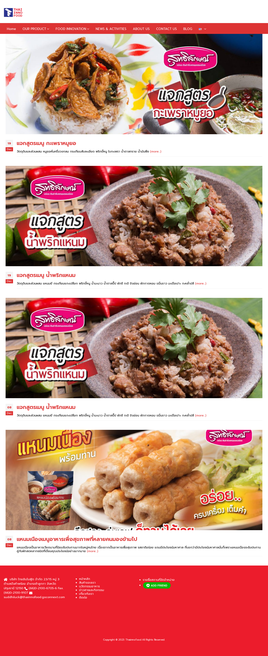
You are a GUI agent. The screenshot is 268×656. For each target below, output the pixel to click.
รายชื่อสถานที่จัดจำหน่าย (159, 580)
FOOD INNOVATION (71, 28)
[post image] (134, 84)
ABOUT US (141, 28)
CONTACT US (166, 28)
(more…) (155, 151)
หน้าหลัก (84, 579)
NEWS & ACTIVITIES (111, 28)
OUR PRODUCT (34, 28)
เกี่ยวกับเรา (86, 594)
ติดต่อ (83, 597)
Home (11, 28)
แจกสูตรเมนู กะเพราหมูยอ (46, 143)
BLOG (187, 28)
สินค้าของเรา (87, 583)
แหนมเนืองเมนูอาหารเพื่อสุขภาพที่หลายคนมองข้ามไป (77, 539)
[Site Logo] (13, 12)
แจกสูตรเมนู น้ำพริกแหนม (46, 275)
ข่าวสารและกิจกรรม (91, 590)
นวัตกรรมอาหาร (89, 586)
